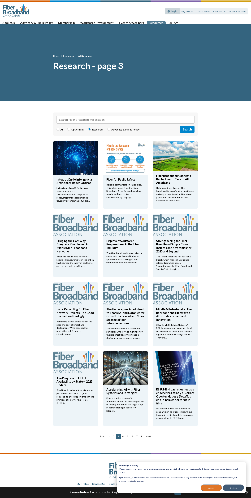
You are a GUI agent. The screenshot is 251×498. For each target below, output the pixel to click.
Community (202, 10)
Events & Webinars (131, 24)
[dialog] (181, 477)
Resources (155, 24)
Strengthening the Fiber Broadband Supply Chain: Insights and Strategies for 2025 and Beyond (173, 251)
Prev (102, 441)
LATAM (172, 24)
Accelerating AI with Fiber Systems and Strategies (123, 396)
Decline (233, 488)
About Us (11, 24)
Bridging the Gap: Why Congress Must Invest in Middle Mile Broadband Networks (72, 251)
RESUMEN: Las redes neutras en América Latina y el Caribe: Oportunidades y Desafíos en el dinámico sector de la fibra (175, 401)
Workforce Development (97, 24)
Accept (211, 488)
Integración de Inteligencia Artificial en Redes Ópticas (74, 186)
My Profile (186, 10)
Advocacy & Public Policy (39, 24)
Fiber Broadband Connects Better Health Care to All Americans (173, 184)
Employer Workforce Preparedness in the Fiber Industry (122, 249)
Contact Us (219, 10)
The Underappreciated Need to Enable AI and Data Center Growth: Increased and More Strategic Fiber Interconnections (125, 321)
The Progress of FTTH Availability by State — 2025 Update (74, 386)
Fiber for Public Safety (120, 184)
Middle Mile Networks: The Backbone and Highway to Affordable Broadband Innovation (174, 320)
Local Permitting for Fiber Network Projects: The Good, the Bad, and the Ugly (75, 318)
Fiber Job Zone (237, 10)
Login (173, 10)
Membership (68, 24)
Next (148, 441)
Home (56, 61)
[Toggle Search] (244, 24)
